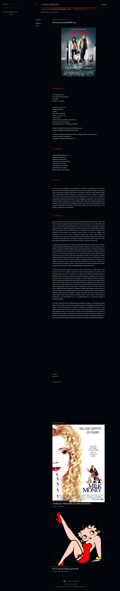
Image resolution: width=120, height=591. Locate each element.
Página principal (46, 12)
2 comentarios (61, 506)
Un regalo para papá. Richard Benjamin (71, 503)
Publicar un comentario (63, 571)
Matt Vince (75, 584)
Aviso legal (55, 12)
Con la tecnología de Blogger (71, 581)
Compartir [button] (38, 19)
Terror (37, 25)
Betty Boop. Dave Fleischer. (65, 569)
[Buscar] (104, 4)
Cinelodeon (50, 4)
